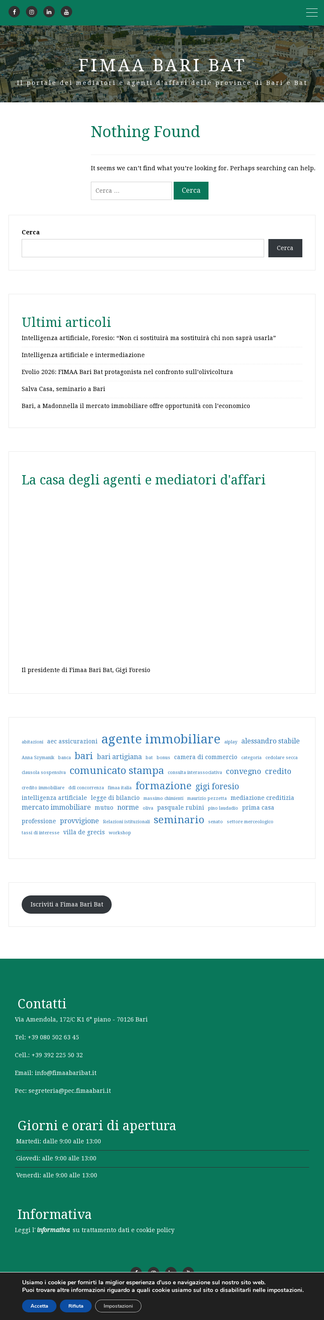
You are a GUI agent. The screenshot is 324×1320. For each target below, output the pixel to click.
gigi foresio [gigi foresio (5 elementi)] (217, 786)
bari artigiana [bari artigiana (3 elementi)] (119, 757)
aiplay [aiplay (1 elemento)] (230, 742)
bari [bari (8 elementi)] (84, 755)
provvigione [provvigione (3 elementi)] (79, 821)
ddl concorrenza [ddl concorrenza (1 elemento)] (86, 788)
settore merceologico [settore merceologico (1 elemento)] (250, 822)
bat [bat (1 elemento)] (149, 757)
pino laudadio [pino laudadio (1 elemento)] (223, 808)
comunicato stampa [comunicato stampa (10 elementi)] (117, 771)
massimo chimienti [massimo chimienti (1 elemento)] (163, 798)
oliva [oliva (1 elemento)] (148, 808)
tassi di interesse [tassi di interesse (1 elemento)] (40, 833)
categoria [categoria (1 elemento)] (251, 757)
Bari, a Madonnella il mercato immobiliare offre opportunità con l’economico (136, 405)
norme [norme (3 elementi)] (128, 807)
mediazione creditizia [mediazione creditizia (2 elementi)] (262, 797)
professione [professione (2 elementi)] (39, 821)
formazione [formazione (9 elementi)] (163, 786)
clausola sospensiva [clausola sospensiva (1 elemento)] (44, 772)
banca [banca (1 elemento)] (64, 757)
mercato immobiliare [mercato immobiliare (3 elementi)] (56, 807)
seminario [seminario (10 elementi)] (179, 820)
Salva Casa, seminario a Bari (63, 389)
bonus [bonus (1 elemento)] (163, 757)
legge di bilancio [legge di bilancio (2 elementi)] (115, 797)
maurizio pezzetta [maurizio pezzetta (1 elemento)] (207, 798)
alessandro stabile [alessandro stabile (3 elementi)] (270, 741)
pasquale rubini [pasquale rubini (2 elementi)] (180, 807)
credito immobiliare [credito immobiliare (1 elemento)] (43, 788)
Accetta (39, 1306)
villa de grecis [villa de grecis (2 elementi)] (84, 832)
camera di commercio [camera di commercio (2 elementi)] (205, 757)
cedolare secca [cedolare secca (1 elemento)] (281, 757)
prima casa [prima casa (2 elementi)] (258, 807)
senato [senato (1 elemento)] (215, 822)
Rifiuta (75, 1306)
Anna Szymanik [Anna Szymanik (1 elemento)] (38, 757)
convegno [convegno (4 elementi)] (243, 771)
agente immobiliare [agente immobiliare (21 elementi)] (160, 739)
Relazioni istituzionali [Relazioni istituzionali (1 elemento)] (126, 822)
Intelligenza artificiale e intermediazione (83, 355)
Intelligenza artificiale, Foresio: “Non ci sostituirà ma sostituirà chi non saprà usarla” (149, 338)
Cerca (31, 232)
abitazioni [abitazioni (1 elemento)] (32, 742)
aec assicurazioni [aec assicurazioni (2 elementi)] (72, 741)
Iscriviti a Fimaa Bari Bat (67, 904)
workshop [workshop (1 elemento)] (120, 833)
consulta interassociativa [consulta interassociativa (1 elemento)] (195, 772)
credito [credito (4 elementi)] (278, 771)
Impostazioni (118, 1306)
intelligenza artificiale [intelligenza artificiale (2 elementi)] (54, 797)
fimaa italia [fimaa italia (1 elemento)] (120, 788)
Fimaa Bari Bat (162, 66)
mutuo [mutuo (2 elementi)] (104, 807)
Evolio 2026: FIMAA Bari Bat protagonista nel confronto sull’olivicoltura (127, 372)
